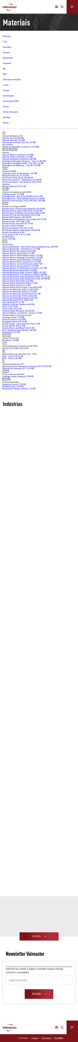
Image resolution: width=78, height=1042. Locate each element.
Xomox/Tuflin (8, 245)
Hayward (7, 63)
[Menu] (72, 7)
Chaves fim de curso (10, 338)
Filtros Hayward (10, 112)
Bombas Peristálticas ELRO (13, 232)
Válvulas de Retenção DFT (13, 364)
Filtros (6, 106)
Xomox (6, 52)
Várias (6, 122)
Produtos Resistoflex (10, 382)
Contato (56, 7)
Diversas (5, 152)
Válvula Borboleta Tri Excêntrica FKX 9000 (19, 346)
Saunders (7, 47)
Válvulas (7, 36)
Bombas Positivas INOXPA (13, 226)
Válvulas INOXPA (9, 171)
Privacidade (46, 1038)
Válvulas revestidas (12, 79)
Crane (5, 85)
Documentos (7, 145)
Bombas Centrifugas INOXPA (14, 206)
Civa (5, 41)
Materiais (16, 22)
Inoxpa (6, 90)
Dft (4, 68)
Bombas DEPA (8, 237)
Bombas (6, 117)
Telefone (62, 7)
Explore (36, 936)
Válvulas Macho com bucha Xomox (16, 315)
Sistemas (5, 184)
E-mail (56, 1027)
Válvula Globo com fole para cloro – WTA (19, 354)
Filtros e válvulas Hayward (13, 374)
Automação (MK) (11, 101)
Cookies (35, 1038)
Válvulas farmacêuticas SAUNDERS (16, 192)
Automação (8, 95)
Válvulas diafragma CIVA (12, 136)
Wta (5, 74)
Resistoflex (8, 58)
